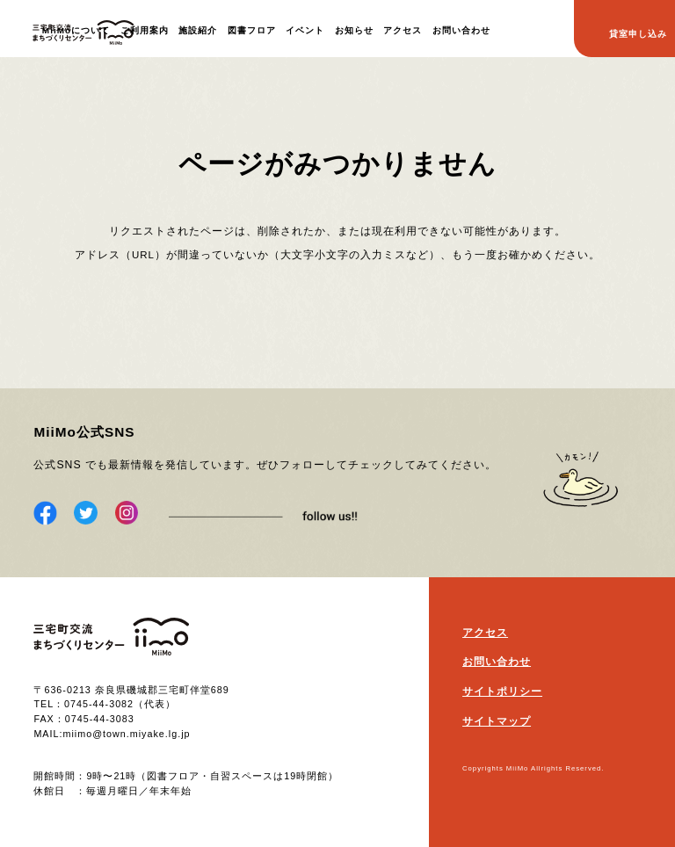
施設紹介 (197, 30)
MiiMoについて (76, 30)
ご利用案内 (144, 30)
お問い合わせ (461, 30)
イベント (305, 30)
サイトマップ (496, 721)
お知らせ (354, 30)
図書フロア (252, 30)
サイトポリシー (502, 691)
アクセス (402, 30)
